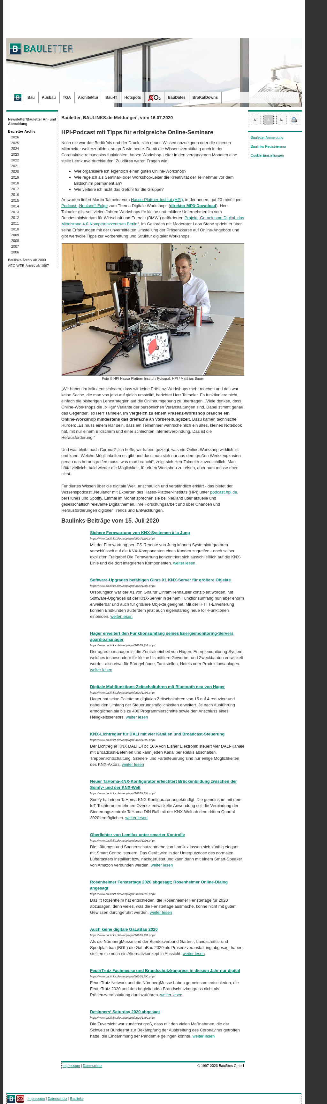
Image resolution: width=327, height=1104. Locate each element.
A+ (256, 120)
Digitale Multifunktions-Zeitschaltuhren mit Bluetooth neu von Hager (157, 686)
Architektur (88, 97)
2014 (15, 206)
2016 (15, 195)
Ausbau (49, 97)
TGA (67, 97)
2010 (15, 229)
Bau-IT (111, 97)
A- (281, 120)
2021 (15, 166)
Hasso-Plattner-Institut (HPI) (157, 199)
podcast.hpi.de (223, 492)
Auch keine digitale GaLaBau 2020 (124, 929)
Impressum (71, 1066)
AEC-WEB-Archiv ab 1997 (28, 266)
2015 (15, 200)
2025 (15, 143)
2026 (15, 137)
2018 (15, 183)
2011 (15, 223)
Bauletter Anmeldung (267, 137)
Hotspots (132, 97)
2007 (15, 246)
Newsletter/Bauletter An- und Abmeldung (32, 121)
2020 (15, 172)
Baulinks (77, 1098)
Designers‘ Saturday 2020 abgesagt (125, 1011)
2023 (15, 154)
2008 (15, 241)
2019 (15, 177)
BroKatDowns (205, 97)
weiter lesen (184, 563)
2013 (15, 212)
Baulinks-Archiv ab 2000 (27, 260)
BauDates (176, 97)
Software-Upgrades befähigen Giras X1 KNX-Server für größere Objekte (160, 580)
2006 (15, 252)
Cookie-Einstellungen (267, 155)
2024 (15, 149)
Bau (31, 97)
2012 (15, 218)
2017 (15, 189)
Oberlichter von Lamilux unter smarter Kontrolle (137, 834)
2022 (15, 160)
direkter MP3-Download (193, 205)
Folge (102, 205)
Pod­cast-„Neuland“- (79, 205)
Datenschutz (92, 1066)
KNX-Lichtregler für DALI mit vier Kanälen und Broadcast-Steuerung (157, 734)
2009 (15, 235)
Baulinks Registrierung (268, 146)
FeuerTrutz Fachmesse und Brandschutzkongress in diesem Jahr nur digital (165, 970)
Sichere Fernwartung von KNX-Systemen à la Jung (140, 532)
